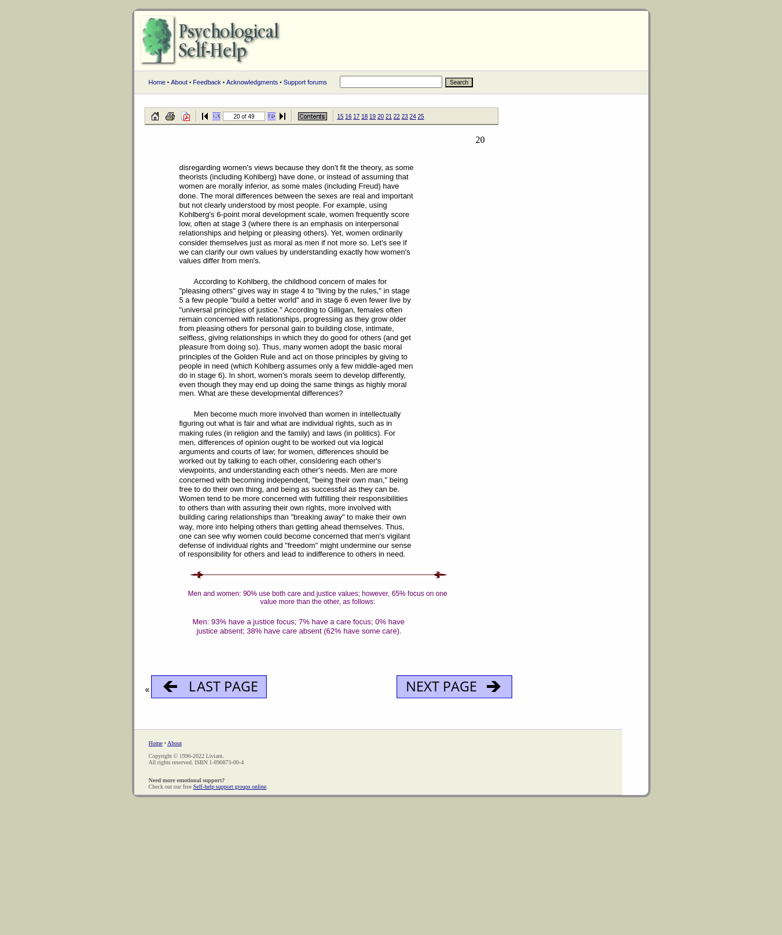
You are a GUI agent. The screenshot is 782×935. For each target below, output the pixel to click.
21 (389, 116)
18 (364, 116)
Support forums (305, 82)
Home (157, 82)
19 (372, 116)
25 (421, 116)
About (179, 82)
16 (348, 116)
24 (413, 116)
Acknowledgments (252, 82)
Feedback (207, 82)
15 (340, 116)
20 (380, 116)
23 (405, 116)
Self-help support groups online (229, 786)
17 (356, 116)
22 (397, 116)
